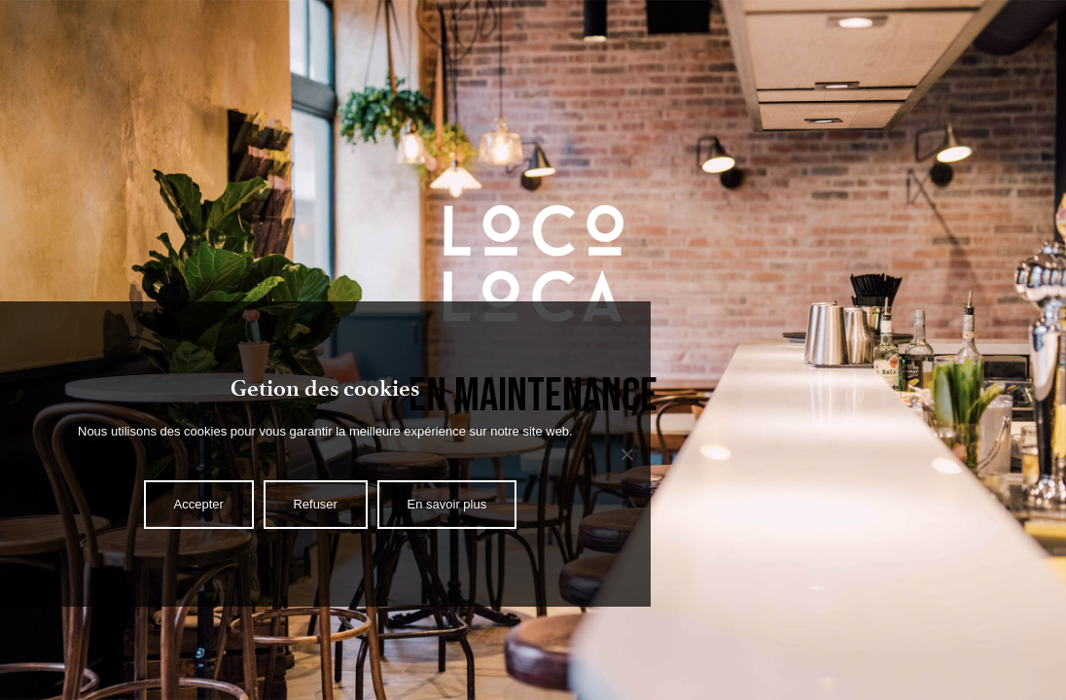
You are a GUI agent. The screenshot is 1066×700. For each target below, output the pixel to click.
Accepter (199, 504)
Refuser (315, 504)
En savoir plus (447, 504)
